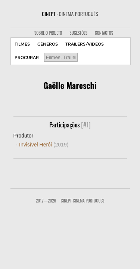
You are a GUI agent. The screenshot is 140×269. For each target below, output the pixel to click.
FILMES (22, 44)
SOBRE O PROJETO (48, 33)
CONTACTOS (104, 33)
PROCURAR (27, 57)
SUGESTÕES (78, 33)
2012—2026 (46, 201)
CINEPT (70, 14)
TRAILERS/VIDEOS (84, 44)
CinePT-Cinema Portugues (82, 201)
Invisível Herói (43, 145)
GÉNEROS (47, 44)
